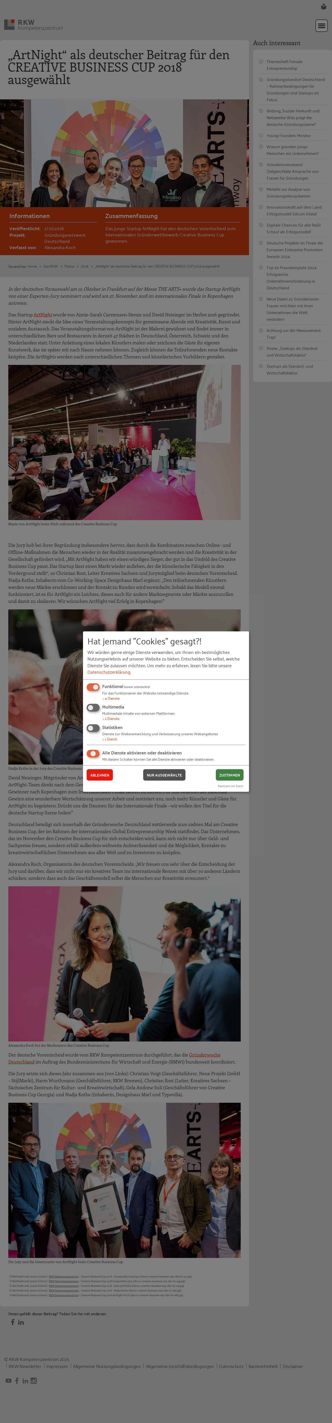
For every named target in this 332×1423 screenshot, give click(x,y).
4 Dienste (111, 698)
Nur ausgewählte (164, 774)
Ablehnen (99, 774)
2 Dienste (110, 718)
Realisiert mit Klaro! (230, 785)
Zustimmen (229, 774)
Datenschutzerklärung (108, 672)
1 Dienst (109, 739)
